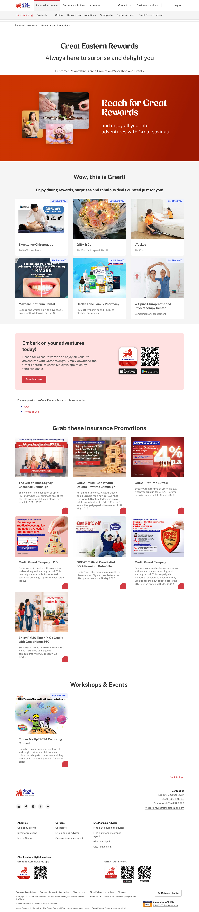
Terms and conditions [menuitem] (26, 892)
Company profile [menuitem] (26, 827)
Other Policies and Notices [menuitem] (102, 892)
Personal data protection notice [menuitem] (54, 892)
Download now (34, 379)
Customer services (147, 5)
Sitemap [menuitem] (122, 892)
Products (42, 15)
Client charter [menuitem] (79, 892)
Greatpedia (106, 15)
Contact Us (124, 5)
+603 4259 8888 (174, 803)
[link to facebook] (26, 806)
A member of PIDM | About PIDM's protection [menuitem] (36, 904)
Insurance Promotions (97, 71)
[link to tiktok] (40, 806)
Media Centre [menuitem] (25, 838)
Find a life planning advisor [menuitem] (108, 827)
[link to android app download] (40, 877)
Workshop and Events (128, 71)
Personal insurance (47, 5)
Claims (59, 15)
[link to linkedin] (18, 806)
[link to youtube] (47, 806)
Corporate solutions (74, 5)
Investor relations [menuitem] (27, 833)
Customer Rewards (68, 71)
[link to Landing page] (24, 795)
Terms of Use (31, 411)
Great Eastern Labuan (151, 15)
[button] (165, 5)
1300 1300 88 (176, 799)
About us (95, 5)
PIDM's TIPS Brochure (165, 905)
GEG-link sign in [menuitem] (102, 846)
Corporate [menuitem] (61, 827)
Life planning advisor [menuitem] (67, 833)
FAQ (26, 406)
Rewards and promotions (81, 15)
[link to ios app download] (23, 877)
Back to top (176, 777)
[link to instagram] (33, 806)
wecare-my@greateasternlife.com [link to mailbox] (164, 807)
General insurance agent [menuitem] (69, 838)
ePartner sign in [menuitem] (102, 841)
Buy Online (24, 14)
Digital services (125, 15)
